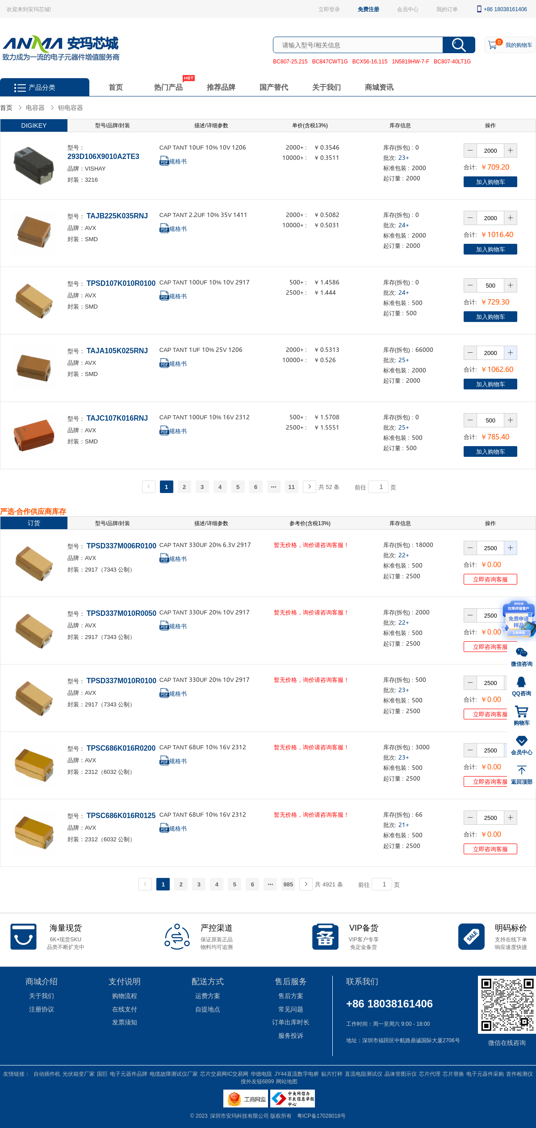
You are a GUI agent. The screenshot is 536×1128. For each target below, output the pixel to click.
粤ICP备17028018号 (321, 1115)
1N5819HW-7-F (410, 61)
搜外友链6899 (257, 1081)
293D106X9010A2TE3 (103, 156)
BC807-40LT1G (452, 61)
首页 (116, 87)
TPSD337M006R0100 (122, 545)
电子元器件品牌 (128, 1073)
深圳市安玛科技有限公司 (240, 1115)
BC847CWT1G (330, 61)
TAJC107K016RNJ (117, 417)
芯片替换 (453, 1073)
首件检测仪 (519, 1073)
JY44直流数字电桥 (296, 1073)
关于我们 (326, 87)
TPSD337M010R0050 (122, 613)
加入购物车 (490, 181)
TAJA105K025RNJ (117, 350)
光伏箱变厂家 (79, 1073)
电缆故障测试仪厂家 (174, 1073)
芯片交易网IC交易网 (224, 1073)
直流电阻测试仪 (363, 1073)
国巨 (102, 1073)
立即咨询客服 (490, 579)
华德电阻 (261, 1073)
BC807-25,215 (290, 61)
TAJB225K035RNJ (117, 215)
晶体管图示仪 (401, 1073)
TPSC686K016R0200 (121, 747)
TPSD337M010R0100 (122, 680)
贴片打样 (332, 1073)
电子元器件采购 (485, 1073)
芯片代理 (429, 1073)
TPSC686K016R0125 (121, 815)
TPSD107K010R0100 (121, 283)
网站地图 (286, 1081)
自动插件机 (47, 1073)
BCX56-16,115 (370, 61)
